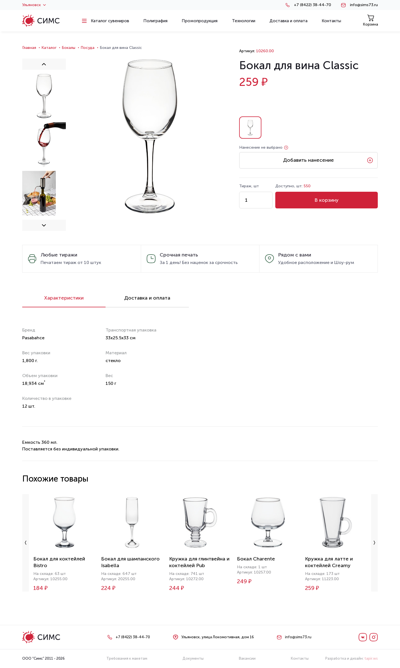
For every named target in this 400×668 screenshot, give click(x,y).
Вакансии (247, 658)
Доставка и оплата (147, 298)
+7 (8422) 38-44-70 (312, 5)
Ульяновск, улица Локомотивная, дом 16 (217, 637)
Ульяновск (34, 5)
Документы (193, 658)
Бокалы (68, 47)
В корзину (326, 200)
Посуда (87, 47)
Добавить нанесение (308, 160)
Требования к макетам (126, 658)
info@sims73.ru (364, 5)
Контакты (300, 658)
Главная (29, 47)
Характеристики (64, 298)
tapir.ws (371, 658)
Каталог (48, 47)
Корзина (370, 20)
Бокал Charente (256, 559)
